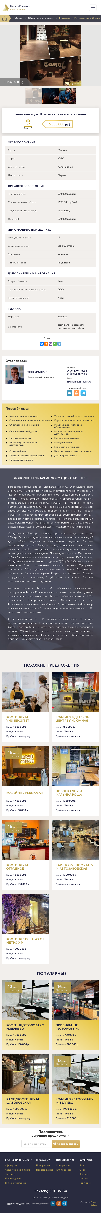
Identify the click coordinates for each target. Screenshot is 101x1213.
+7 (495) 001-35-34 (77, 374)
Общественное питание (40, 18)
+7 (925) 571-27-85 (77, 371)
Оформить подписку (65, 1144)
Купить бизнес (63, 1169)
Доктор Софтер (93, 1204)
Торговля (10, 1174)
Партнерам (85, 1183)
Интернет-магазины (15, 1183)
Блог (81, 1165)
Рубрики (18, 18)
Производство (13, 1178)
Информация (43, 1165)
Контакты (84, 1174)
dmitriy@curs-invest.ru (79, 382)
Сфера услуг (11, 1165)
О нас (82, 1169)
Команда (83, 1178)
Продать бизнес (44, 1169)
